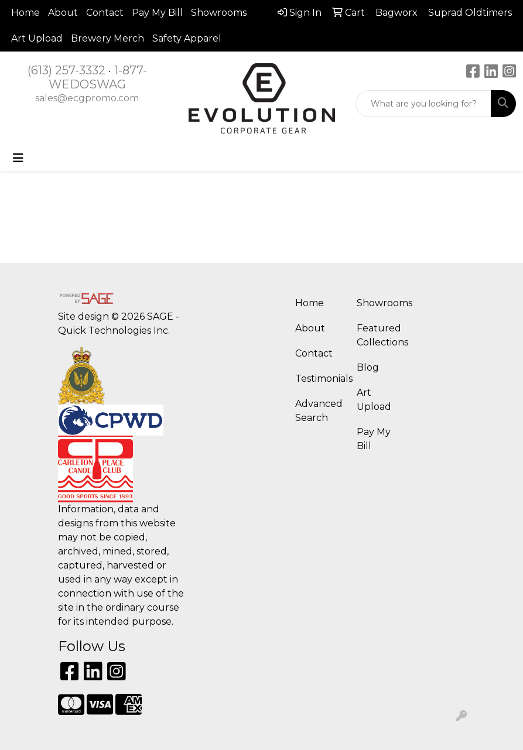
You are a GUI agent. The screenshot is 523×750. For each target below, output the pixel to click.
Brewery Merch (107, 38)
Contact (105, 12)
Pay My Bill (157, 12)
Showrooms (219, 12)
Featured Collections (380, 335)
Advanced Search (319, 410)
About (63, 12)
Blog (368, 367)
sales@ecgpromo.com (87, 98)
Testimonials (319, 378)
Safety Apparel (186, 38)
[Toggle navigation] (18, 158)
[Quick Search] (423, 103)
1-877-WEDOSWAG (98, 77)
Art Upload (37, 38)
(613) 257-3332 (66, 70)
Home (25, 12)
